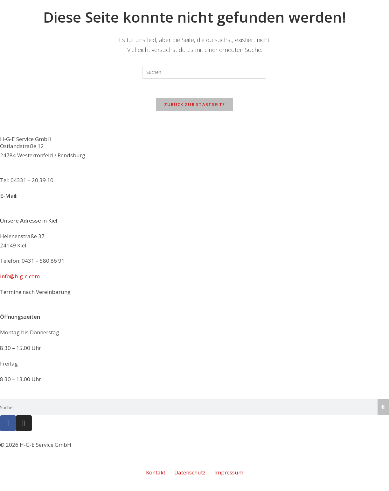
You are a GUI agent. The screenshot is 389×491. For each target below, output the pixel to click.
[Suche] (383, 407)
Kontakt (155, 472)
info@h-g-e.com (39, 195)
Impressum (228, 472)
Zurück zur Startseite (194, 104)
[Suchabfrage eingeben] (204, 72)
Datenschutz (189, 472)
